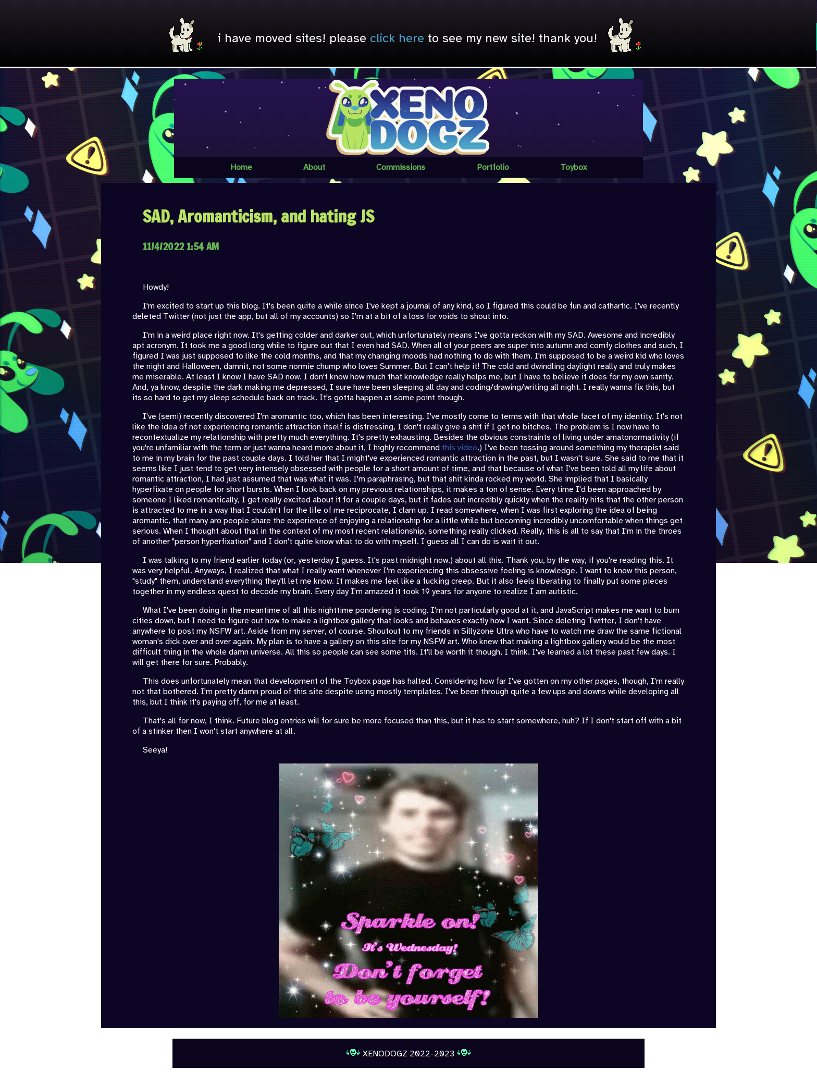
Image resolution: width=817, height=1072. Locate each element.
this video (459, 447)
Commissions (400, 167)
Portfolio (493, 167)
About (314, 167)
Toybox (573, 167)
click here (397, 38)
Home (241, 167)
